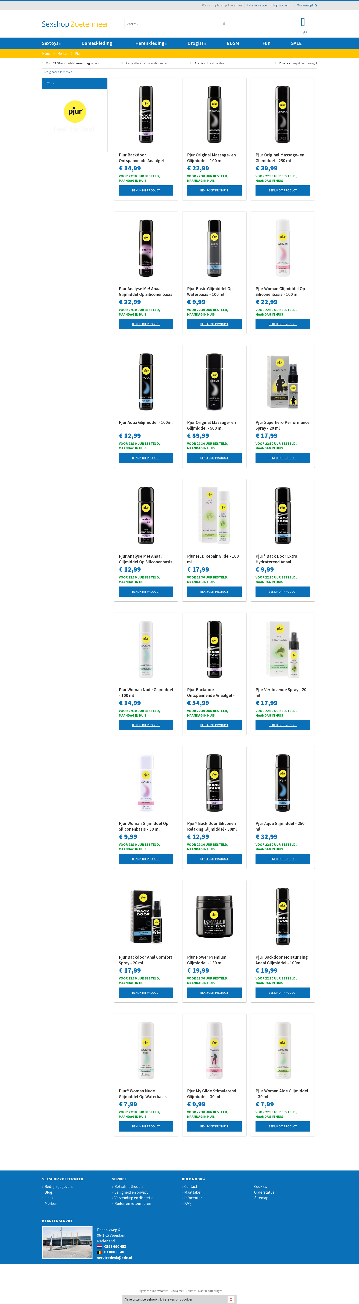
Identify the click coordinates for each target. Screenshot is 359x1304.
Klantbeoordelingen (210, 1291)
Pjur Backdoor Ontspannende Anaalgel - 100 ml (142, 158)
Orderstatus (264, 1192)
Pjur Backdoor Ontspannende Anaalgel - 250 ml (211, 692)
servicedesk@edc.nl (114, 1257)
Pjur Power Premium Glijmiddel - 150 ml (206, 960)
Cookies (260, 1186)
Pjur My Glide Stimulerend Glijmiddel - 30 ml (211, 1093)
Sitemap (261, 1197)
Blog (48, 1192)
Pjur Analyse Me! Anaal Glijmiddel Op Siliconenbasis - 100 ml (145, 291)
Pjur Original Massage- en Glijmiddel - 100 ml (211, 157)
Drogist (197, 43)
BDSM (234, 43)
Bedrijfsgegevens (59, 1186)
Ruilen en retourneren (132, 1203)
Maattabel (192, 1192)
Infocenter (193, 1197)
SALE (296, 43)
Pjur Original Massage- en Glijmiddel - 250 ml (280, 157)
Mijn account (280, 5)
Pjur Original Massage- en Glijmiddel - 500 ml (211, 425)
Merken (51, 1203)
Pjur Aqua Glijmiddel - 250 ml (280, 826)
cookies (187, 1299)
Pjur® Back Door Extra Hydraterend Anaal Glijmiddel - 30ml (276, 559)
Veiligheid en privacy (131, 1192)
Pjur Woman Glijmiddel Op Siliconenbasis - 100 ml (280, 291)
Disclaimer (177, 1291)
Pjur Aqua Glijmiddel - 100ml (146, 422)
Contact (190, 1186)
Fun (266, 43)
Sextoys (51, 43)
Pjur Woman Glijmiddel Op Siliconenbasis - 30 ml (143, 826)
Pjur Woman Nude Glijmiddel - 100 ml (146, 692)
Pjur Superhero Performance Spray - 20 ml (283, 425)
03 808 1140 (110, 1252)
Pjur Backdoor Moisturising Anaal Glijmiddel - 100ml (282, 960)
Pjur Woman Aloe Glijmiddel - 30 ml (282, 1093)
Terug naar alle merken (57, 72)
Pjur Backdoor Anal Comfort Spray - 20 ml (145, 960)
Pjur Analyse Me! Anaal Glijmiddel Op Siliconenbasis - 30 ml (145, 559)
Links (49, 1197)
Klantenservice (257, 5)
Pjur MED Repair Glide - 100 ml (213, 559)
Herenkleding (150, 43)
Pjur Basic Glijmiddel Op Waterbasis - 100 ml (210, 291)
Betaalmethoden (128, 1186)
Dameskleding (98, 43)
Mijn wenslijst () (305, 5)
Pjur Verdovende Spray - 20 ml (281, 692)
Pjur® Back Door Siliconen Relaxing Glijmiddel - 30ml (212, 826)
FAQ (187, 1203)
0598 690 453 (111, 1246)
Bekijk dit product (146, 190)
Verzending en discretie (133, 1197)
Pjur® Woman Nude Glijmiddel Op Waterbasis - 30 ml (144, 1093)
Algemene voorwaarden (153, 1291)
